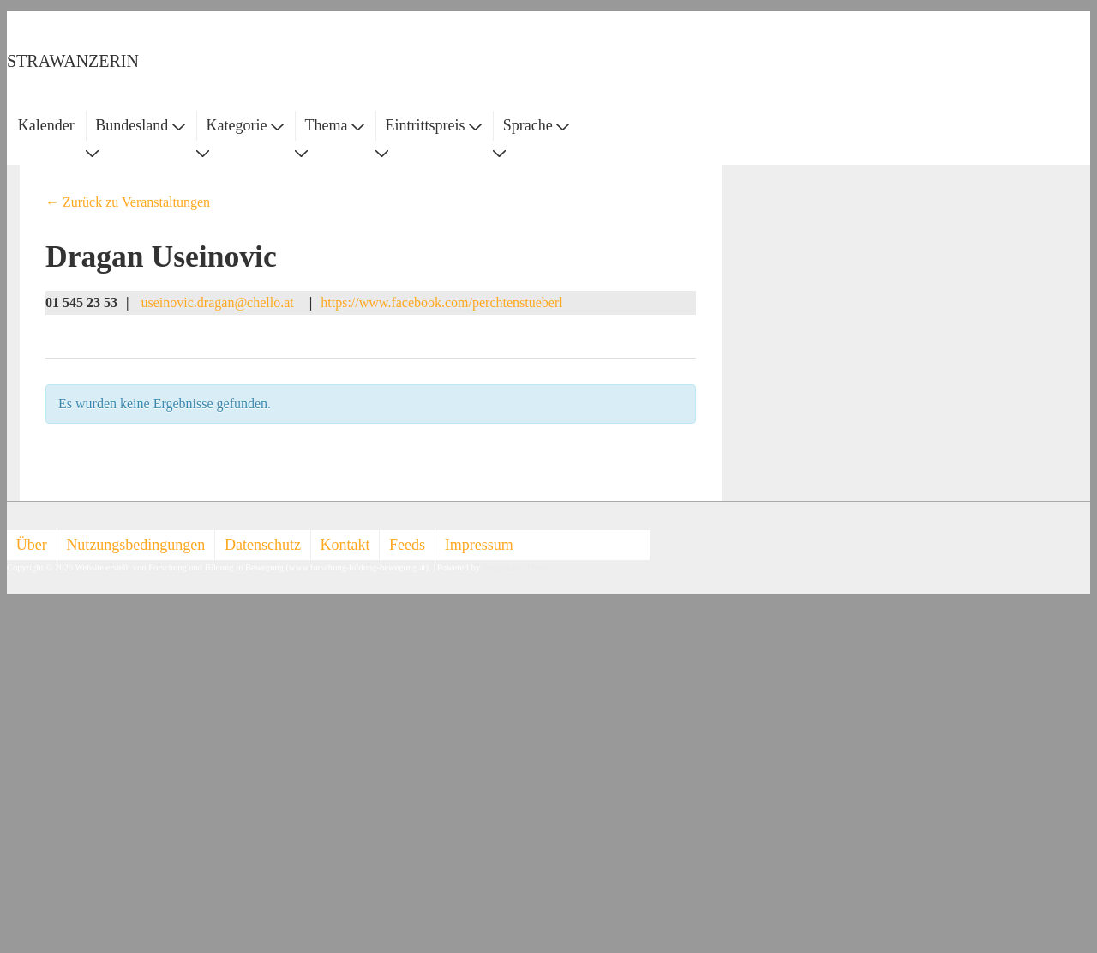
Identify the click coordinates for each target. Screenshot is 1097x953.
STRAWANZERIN (73, 60)
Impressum (479, 544)
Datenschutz (263, 544)
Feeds (407, 544)
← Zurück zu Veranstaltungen (127, 202)
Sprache (536, 125)
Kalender (46, 125)
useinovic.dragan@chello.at (219, 302)
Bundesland (140, 125)
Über (31, 544)
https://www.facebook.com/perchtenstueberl (441, 302)
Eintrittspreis (434, 125)
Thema (334, 125)
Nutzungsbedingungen (135, 544)
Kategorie (244, 125)
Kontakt (345, 544)
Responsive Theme (517, 567)
